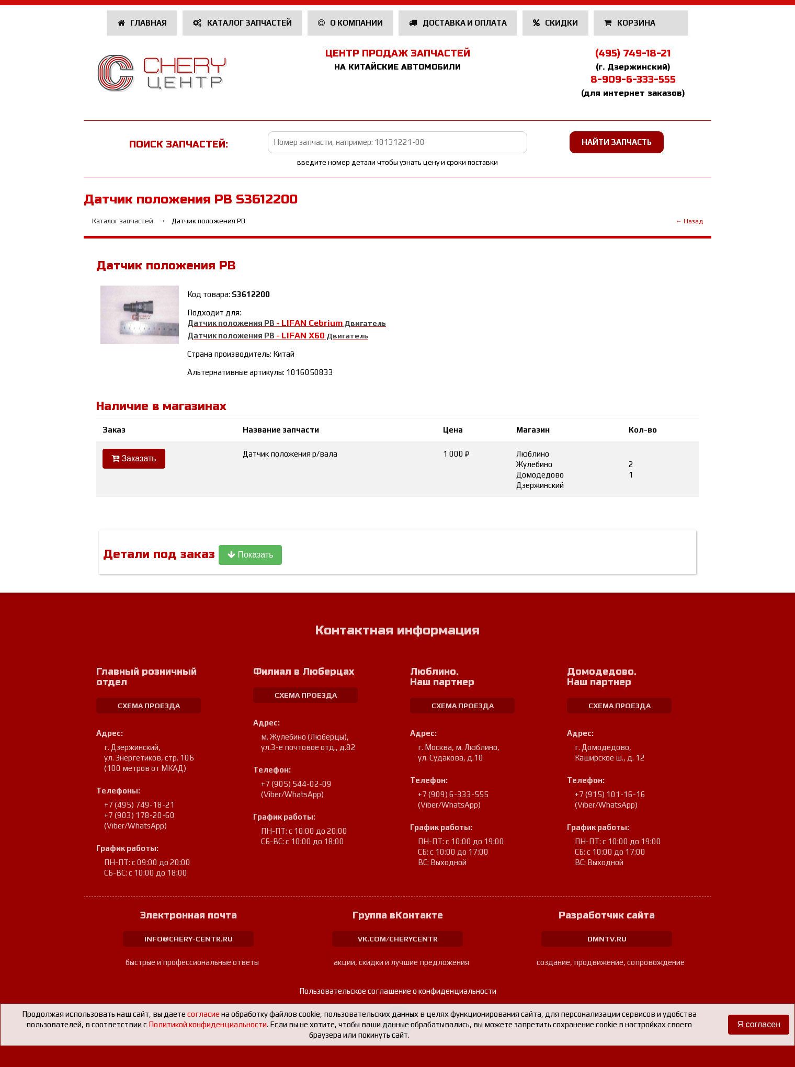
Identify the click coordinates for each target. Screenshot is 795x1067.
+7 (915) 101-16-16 (610, 794)
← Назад (689, 221)
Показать (250, 554)
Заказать (133, 458)
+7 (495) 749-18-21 (139, 804)
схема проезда (149, 705)
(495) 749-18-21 (633, 53)
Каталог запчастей (242, 22)
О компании (350, 22)
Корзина (630, 22)
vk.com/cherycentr (398, 939)
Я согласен (758, 1024)
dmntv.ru (607, 939)
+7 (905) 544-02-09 (296, 783)
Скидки (555, 22)
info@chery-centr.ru (188, 939)
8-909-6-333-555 (633, 79)
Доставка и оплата (458, 22)
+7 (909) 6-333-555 (453, 794)
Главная (142, 22)
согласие (203, 1013)
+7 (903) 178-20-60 (139, 815)
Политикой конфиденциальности (208, 1024)
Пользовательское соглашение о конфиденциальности (397, 990)
